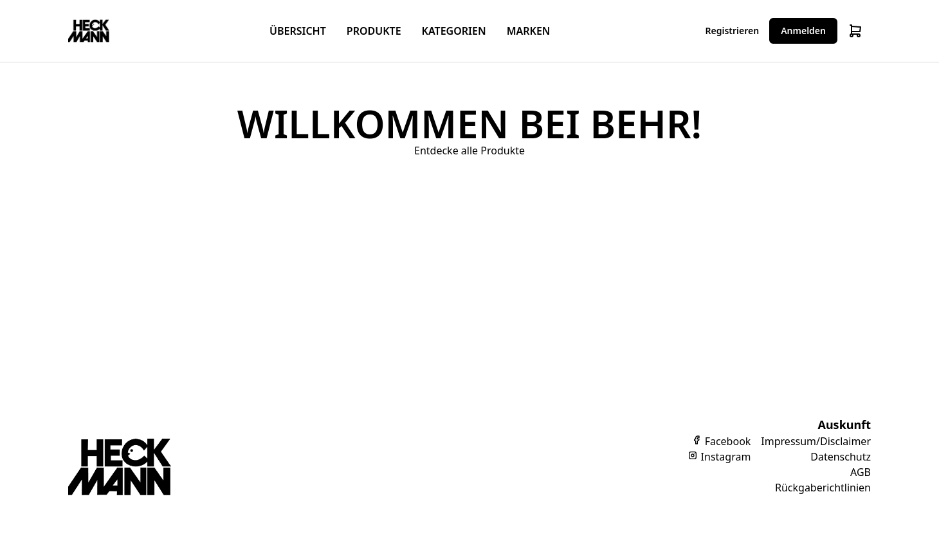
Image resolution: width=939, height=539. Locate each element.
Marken (529, 31)
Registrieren (733, 30)
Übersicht (297, 31)
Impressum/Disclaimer (816, 441)
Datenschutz (840, 457)
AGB (860, 472)
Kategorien (454, 31)
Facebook (721, 441)
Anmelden (803, 30)
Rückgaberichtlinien (823, 487)
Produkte (374, 31)
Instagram (719, 457)
